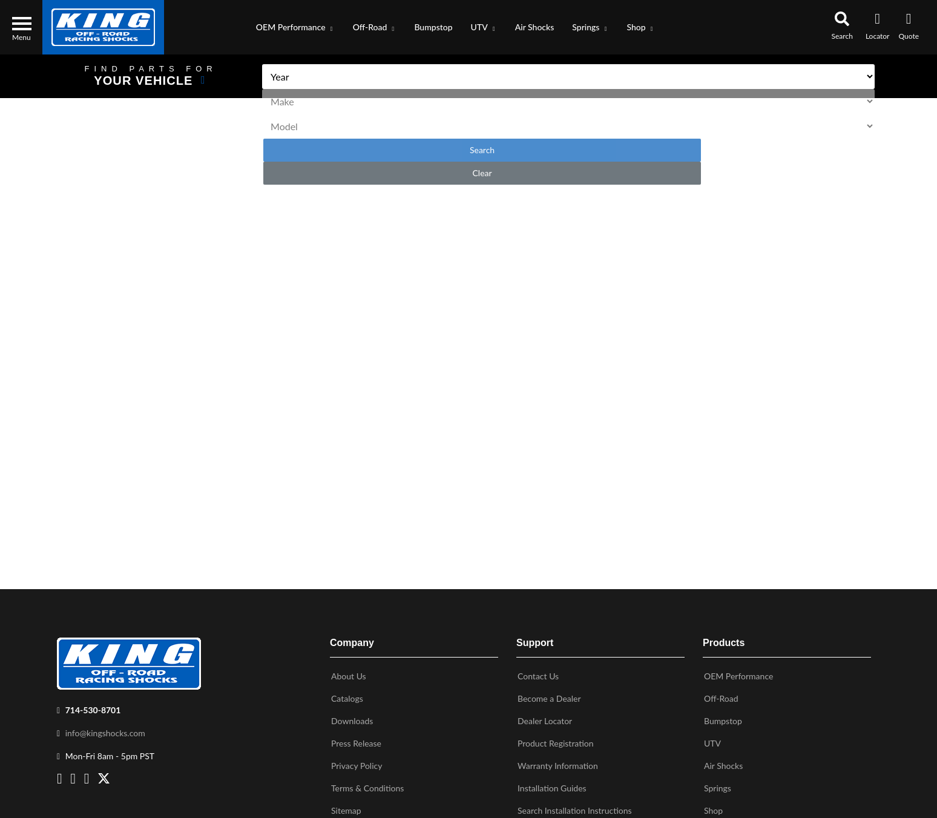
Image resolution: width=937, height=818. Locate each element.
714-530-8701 (93, 704)
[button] (295, 27)
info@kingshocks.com (105, 727)
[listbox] (549, 76)
